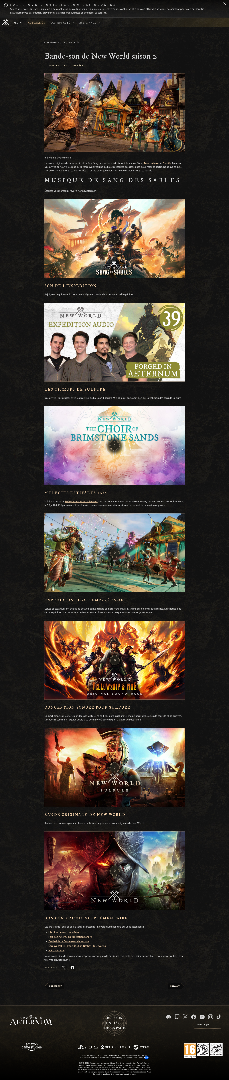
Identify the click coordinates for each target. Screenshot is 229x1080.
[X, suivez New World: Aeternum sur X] (185, 1016)
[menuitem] (18, 22)
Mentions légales (88, 1055)
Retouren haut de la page (114, 1023)
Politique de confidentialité (108, 1055)
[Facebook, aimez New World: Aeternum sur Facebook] (193, 1016)
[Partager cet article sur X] (64, 968)
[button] (114, 112)
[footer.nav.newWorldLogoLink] (31, 1019)
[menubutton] (208, 1025)
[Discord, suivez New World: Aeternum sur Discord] (168, 1017)
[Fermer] (224, 4)
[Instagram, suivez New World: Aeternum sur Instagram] (210, 1016)
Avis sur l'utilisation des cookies (134, 1055)
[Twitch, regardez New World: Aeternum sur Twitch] (177, 1016)
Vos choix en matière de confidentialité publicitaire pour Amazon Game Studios (114, 1057)
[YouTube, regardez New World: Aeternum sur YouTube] (202, 1016)
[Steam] (141, 1047)
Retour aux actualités (63, 42)
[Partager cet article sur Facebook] (72, 968)
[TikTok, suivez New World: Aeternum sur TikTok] (219, 1016)
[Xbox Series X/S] (115, 1047)
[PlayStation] (88, 1047)
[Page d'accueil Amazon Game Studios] (32, 1047)
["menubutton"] (18, 22)
